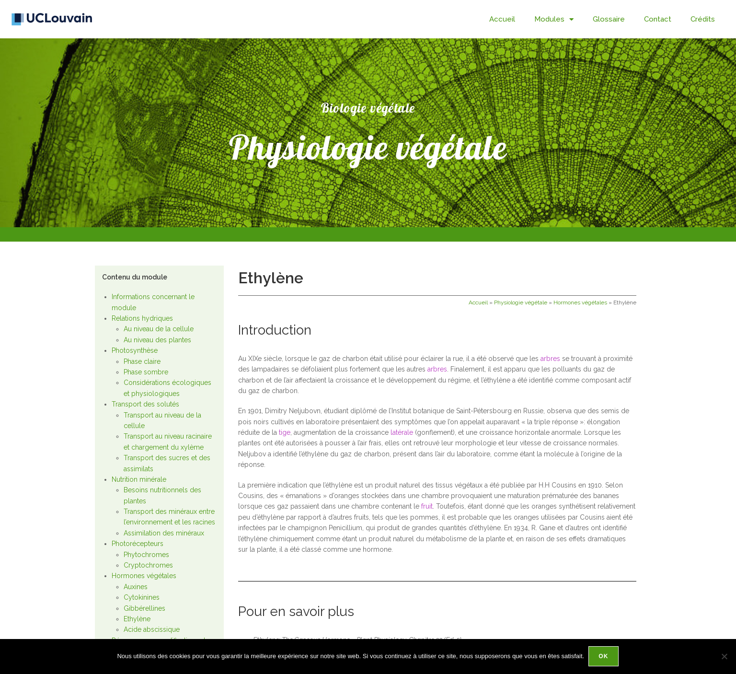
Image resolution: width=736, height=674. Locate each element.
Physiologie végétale (520, 302)
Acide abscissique (152, 629)
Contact (657, 19)
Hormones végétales (144, 576)
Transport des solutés (145, 404)
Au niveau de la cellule (159, 329)
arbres (550, 358)
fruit (427, 506)
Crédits (702, 19)
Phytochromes (146, 554)
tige (284, 432)
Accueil (502, 19)
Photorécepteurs (137, 543)
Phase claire (142, 361)
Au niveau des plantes (157, 340)
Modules (554, 19)
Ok (604, 656)
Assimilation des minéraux (164, 533)
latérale (402, 432)
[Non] (724, 657)
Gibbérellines (144, 608)
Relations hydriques (142, 318)
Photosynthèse (135, 350)
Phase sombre (146, 372)
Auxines (136, 587)
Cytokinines (142, 597)
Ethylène (137, 619)
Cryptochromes (148, 565)
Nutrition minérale (139, 479)
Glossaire (609, 19)
